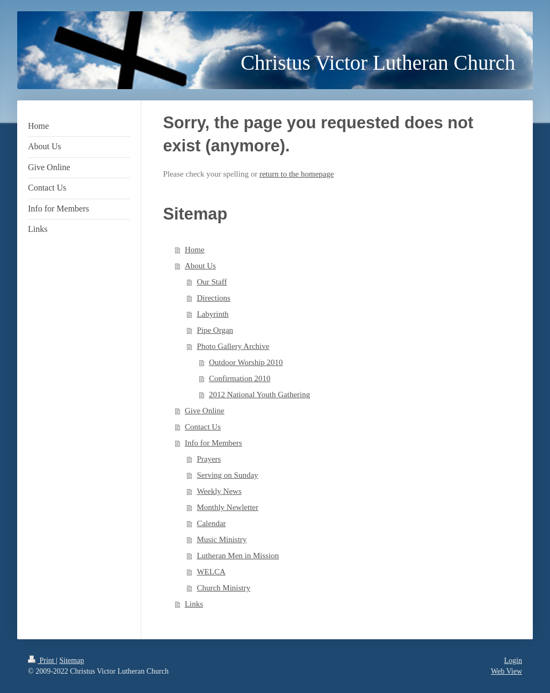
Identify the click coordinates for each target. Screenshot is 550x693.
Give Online (205, 410)
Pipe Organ (215, 330)
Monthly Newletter (227, 507)
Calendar (211, 523)
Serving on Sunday (227, 475)
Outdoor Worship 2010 (246, 362)
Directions (213, 298)
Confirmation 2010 (240, 378)
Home (195, 249)
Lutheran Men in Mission (238, 555)
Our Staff (212, 282)
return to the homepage (296, 174)
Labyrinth (212, 314)
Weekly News (219, 491)
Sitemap (72, 660)
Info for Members (213, 443)
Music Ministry (222, 539)
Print (42, 660)
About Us (200, 265)
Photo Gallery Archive (233, 346)
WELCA (211, 571)
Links (194, 604)
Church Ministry (223, 587)
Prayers (209, 459)
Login (513, 660)
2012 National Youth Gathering (259, 394)
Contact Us (203, 426)
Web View (506, 671)
